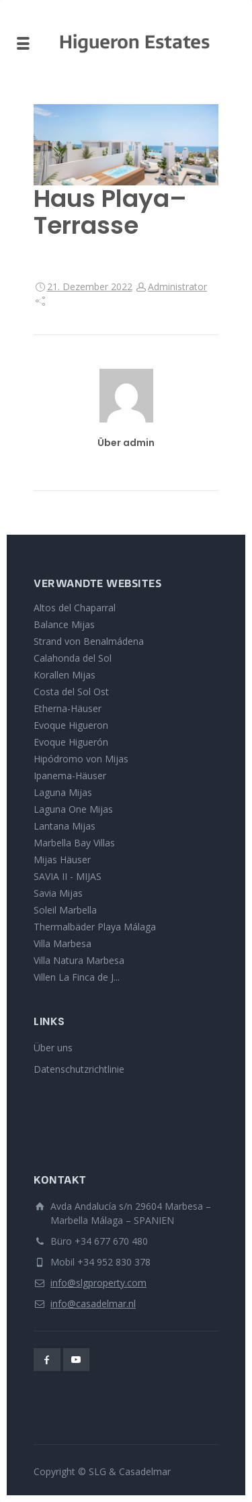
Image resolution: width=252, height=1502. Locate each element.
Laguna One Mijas (73, 809)
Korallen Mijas (64, 674)
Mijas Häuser (62, 859)
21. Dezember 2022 (89, 286)
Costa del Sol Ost (71, 691)
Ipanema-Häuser (70, 775)
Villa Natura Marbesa (79, 960)
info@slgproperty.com (98, 1282)
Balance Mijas (64, 624)
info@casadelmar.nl (93, 1303)
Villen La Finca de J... (77, 977)
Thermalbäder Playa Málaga (95, 926)
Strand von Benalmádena (89, 641)
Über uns (53, 1047)
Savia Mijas (58, 893)
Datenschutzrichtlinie (79, 1069)
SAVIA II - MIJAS (67, 876)
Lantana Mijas (64, 826)
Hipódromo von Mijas (81, 758)
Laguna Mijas (63, 792)
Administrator (177, 286)
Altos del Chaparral (75, 607)
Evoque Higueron (71, 725)
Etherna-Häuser (67, 708)
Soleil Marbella (65, 909)
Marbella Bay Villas (74, 842)
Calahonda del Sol (73, 658)
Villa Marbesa (62, 943)
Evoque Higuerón (71, 742)
